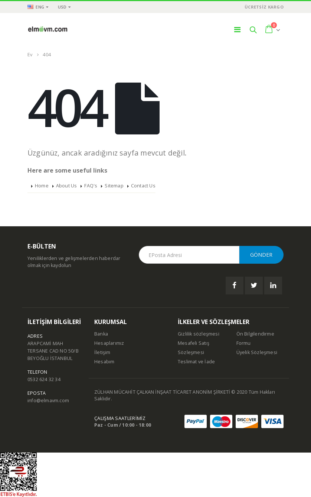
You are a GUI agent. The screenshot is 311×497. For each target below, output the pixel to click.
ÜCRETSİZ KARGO (264, 7)
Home (42, 186)
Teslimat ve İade (196, 361)
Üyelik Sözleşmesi (256, 352)
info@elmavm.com (48, 400)
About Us (66, 186)
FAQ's (90, 186)
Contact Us (143, 186)
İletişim (102, 352)
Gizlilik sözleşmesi (198, 334)
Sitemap (114, 186)
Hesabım (104, 361)
